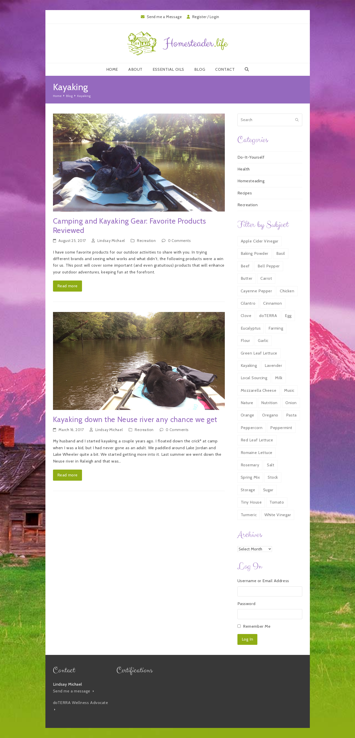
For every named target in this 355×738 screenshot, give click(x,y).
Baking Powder (254, 253)
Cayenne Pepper (256, 291)
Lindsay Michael (111, 240)
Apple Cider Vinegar (260, 241)
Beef (245, 266)
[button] (247, 69)
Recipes (244, 193)
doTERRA (268, 315)
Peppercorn (252, 427)
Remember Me (256, 626)
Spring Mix (250, 477)
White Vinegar (277, 514)
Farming (275, 328)
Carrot (266, 278)
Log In (247, 639)
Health (243, 169)
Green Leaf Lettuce (259, 353)
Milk (278, 377)
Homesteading (251, 181)
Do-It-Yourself (251, 157)
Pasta (291, 415)
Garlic (263, 340)
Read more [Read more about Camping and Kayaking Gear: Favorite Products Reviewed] (67, 286)
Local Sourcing (254, 377)
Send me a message (73, 691)
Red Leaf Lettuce (257, 440)
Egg (288, 315)
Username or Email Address (263, 580)
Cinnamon (272, 303)
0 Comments (179, 240)
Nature (247, 402)
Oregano (270, 415)
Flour (245, 340)
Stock (273, 477)
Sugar (268, 489)
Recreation (146, 240)
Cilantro (248, 303)
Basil (280, 253)
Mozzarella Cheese (259, 390)
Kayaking (249, 365)
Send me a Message (164, 17)
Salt (270, 465)
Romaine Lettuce (256, 452)
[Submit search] (297, 119)
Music (289, 390)
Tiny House (251, 502)
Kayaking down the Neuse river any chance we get (135, 419)
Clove (246, 315)
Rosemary (250, 465)
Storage (248, 489)
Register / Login (205, 17)
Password (246, 603)
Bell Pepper (269, 266)
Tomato (276, 502)
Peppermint (281, 427)
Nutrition (269, 402)
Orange (247, 415)
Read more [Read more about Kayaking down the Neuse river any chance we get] (67, 475)
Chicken (287, 291)
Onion (291, 402)
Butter (247, 278)
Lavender (273, 365)
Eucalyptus (251, 328)
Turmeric (249, 514)
